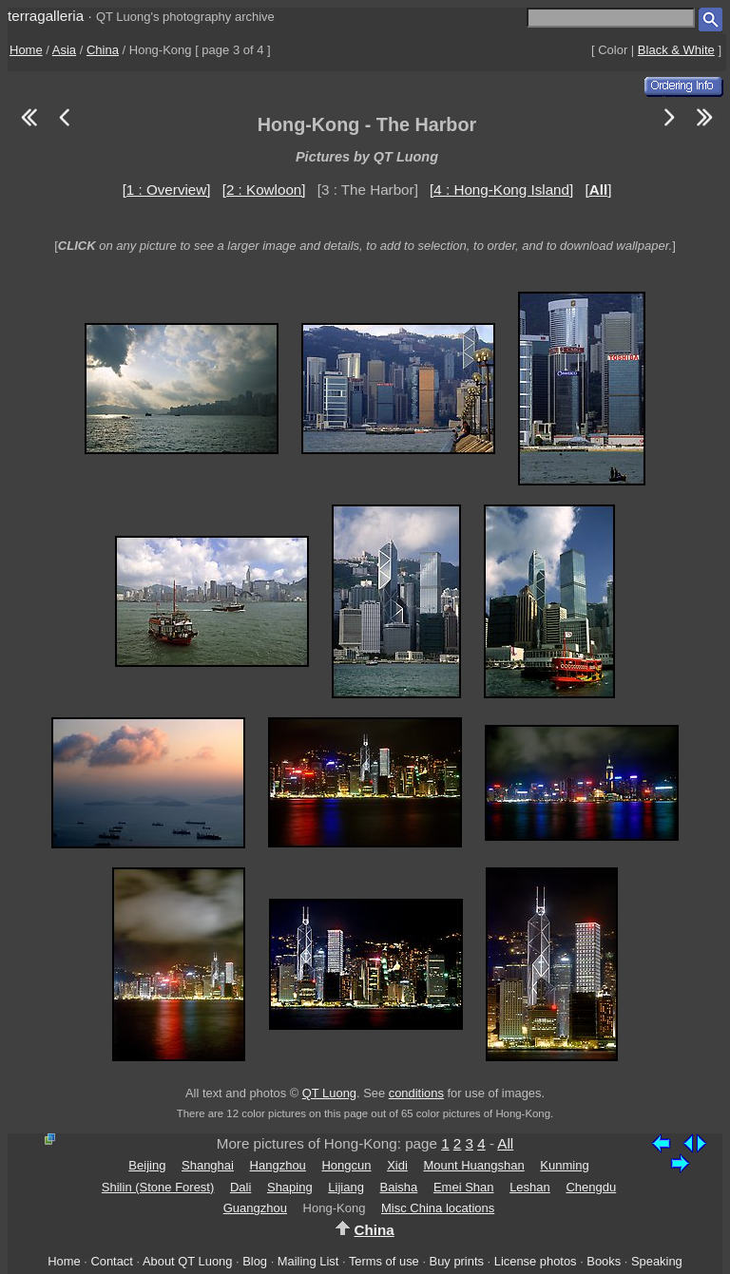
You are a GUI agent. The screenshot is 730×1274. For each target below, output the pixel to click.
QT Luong (329, 1093)
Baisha (399, 1187)
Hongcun (346, 1165)
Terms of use (384, 1261)
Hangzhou (278, 1165)
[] (598, 189)
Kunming (564, 1165)
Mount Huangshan (473, 1165)
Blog (254, 1261)
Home (26, 50)
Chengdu (591, 1187)
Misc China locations (437, 1208)
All (505, 1143)
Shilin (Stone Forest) (158, 1187)
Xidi (397, 1165)
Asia (64, 50)
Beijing (146, 1165)
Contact (111, 1261)
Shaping (290, 1187)
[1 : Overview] (167, 189)
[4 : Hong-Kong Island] (501, 189)
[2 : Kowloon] (264, 189)
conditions (416, 1093)
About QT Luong (187, 1261)
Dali (240, 1187)
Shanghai (208, 1165)
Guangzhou (255, 1208)
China (102, 50)
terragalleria (46, 16)
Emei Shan (463, 1187)
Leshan (529, 1187)
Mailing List (308, 1261)
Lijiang (346, 1187)
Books (603, 1261)
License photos (535, 1261)
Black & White (676, 50)
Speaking (656, 1261)
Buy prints (457, 1261)
